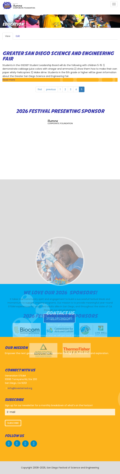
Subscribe (13, 423)
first (40, 89)
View (9, 37)
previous (51, 89)
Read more (8, 79)
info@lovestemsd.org (20, 388)
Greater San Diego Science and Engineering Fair (58, 56)
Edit (18, 36)
